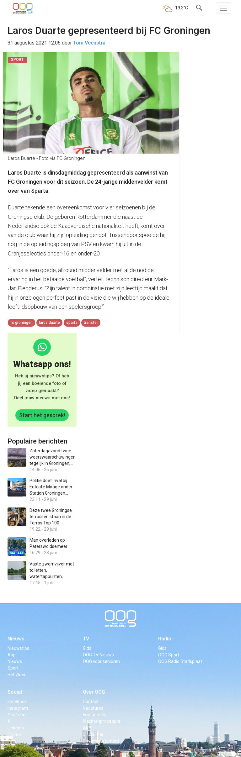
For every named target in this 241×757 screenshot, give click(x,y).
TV (86, 639)
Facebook (17, 701)
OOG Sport (168, 654)
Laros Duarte (49, 322)
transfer (91, 322)
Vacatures (93, 708)
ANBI (88, 727)
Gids (87, 648)
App (12, 654)
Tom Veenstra (89, 43)
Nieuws (16, 639)
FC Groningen (21, 322)
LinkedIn (16, 727)
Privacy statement (101, 741)
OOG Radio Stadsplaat (180, 661)
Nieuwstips (18, 648)
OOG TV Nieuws (98, 654)
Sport (13, 667)
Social (15, 692)
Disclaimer (93, 734)
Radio (164, 639)
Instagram (18, 708)
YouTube (16, 714)
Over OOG (94, 692)
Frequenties (94, 714)
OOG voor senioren (101, 661)
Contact (91, 701)
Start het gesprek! (42, 415)
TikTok (14, 734)
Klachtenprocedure (101, 721)
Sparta (72, 322)
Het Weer (17, 674)
